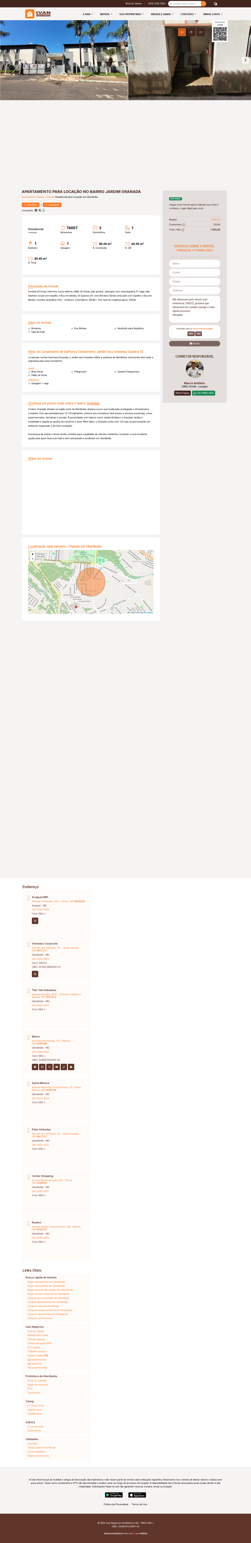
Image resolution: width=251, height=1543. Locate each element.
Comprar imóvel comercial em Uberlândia (49, 1310)
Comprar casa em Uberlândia (43, 1306)
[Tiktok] (64, 1067)
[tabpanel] (125, 60)
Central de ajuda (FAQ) (39, 1343)
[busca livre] (203, 3)
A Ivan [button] (87, 14)
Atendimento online (37, 1335)
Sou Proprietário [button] (130, 14)
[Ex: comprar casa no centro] (184, 3)
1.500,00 (215, 219)
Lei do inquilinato (36, 1451)
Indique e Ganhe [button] (161, 14)
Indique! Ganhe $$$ (37, 1355)
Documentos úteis (37, 1367)
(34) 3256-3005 (40, 1005)
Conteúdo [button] (187, 14)
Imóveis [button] (105, 14)
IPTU (29, 1388)
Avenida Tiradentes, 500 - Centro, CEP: (58, 901)
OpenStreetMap (146, 612)
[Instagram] (35, 921)
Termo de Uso (139, 1504)
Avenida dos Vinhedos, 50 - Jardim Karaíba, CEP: (55, 1135)
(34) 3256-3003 (40, 959)
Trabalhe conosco (37, 1351)
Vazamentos (34, 1430)
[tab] (182, 32)
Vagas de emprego (37, 1384)
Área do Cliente (134, 3)
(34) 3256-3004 (40, 1098)
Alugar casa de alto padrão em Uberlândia (50, 1289)
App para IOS (34, 1363)
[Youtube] (56, 1067)
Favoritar (30, 205)
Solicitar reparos (36, 1339)
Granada (50, 197)
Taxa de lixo (33, 1392)
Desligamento (34, 1413)
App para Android (36, 1359)
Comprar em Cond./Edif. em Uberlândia (48, 1298)
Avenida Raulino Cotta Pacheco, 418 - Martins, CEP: (56, 1228)
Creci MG (32, 1443)
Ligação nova (34, 1409)
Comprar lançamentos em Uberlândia (47, 1314)
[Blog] (71, 1067)
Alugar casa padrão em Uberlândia (46, 1285)
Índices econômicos (38, 1455)
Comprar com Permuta (39, 1318)
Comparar (52, 205)
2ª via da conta (35, 1405)
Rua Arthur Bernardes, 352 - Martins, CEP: (51, 1042)
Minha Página (182, 393)
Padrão (40, 197)
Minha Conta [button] (211, 14)
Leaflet (131, 612)
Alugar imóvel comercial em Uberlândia (48, 1293)
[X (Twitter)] (49, 1067)
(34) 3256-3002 (40, 1144)
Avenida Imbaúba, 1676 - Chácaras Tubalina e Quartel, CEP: (56, 995)
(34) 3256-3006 (40, 909)
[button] (215, 3)
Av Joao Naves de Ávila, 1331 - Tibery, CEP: (52, 1181)
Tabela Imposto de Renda (41, 1447)
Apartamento (29, 197)
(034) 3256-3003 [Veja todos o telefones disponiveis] (156, 3)
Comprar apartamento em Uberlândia (47, 1302)
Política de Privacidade (116, 1504)
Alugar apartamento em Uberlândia (46, 1281)
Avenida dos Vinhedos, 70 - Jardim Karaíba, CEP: (55, 949)
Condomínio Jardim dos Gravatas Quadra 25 (110, 352)
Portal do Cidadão (37, 1380)
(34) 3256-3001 (40, 1191)
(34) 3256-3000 (40, 1051)
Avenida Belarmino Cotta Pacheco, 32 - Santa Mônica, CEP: (56, 1088)
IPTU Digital (33, 1347)
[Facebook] (35, 1067)
